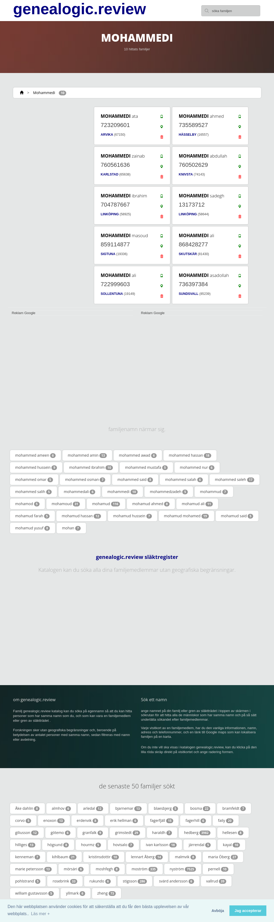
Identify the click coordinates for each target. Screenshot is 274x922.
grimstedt (127, 832)
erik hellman (124, 820)
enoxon (54, 820)
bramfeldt (234, 808)
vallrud (216, 881)
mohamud (106, 503)
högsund (58, 844)
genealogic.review (79, 9)
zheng (106, 893)
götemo (60, 832)
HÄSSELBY (187, 134)
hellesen (233, 832)
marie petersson (33, 869)
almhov (61, 808)
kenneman (27, 857)
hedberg (197, 832)
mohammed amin (87, 455)
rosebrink (64, 881)
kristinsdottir (104, 857)
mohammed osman (85, 479)
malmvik (185, 857)
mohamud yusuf (32, 528)
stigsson (135, 881)
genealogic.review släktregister (137, 557)
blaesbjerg (166, 808)
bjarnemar (128, 808)
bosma (200, 808)
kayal (231, 844)
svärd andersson (176, 881)
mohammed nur (197, 467)
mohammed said (135, 479)
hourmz (91, 844)
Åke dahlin (27, 808)
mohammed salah (184, 479)
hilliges (25, 844)
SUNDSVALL (189, 294)
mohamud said (237, 516)
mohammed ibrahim (91, 467)
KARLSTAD (109, 174)
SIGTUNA (108, 254)
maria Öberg (223, 857)
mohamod (27, 503)
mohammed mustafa (146, 467)
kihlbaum (64, 857)
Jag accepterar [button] (247, 911)
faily (225, 820)
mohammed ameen (35, 455)
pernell (218, 869)
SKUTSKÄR (188, 254)
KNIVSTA (186, 174)
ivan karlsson (161, 844)
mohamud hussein (132, 516)
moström (144, 869)
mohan (71, 528)
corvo (23, 820)
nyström (183, 869)
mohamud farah (32, 516)
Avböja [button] (217, 911)
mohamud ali (197, 503)
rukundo (99, 881)
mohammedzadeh (169, 491)
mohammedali (79, 491)
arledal (93, 808)
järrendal (200, 844)
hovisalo (123, 844)
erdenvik (87, 820)
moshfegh (107, 869)
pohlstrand (28, 881)
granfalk (93, 832)
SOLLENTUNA (112, 294)
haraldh (162, 832)
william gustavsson (34, 893)
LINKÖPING (110, 214)
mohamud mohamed (186, 516)
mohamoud (66, 503)
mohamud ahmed (151, 503)
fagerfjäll (161, 820)
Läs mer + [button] (40, 913)
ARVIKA (107, 134)
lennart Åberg (147, 857)
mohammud (214, 491)
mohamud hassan (81, 516)
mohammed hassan (190, 455)
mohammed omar (34, 479)
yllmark (75, 893)
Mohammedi (44, 92)
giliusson (27, 832)
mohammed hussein (36, 467)
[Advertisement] (47, 139)
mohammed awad (138, 455)
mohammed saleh (234, 479)
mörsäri (74, 869)
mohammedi (122, 491)
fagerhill (195, 820)
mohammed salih (33, 491)
